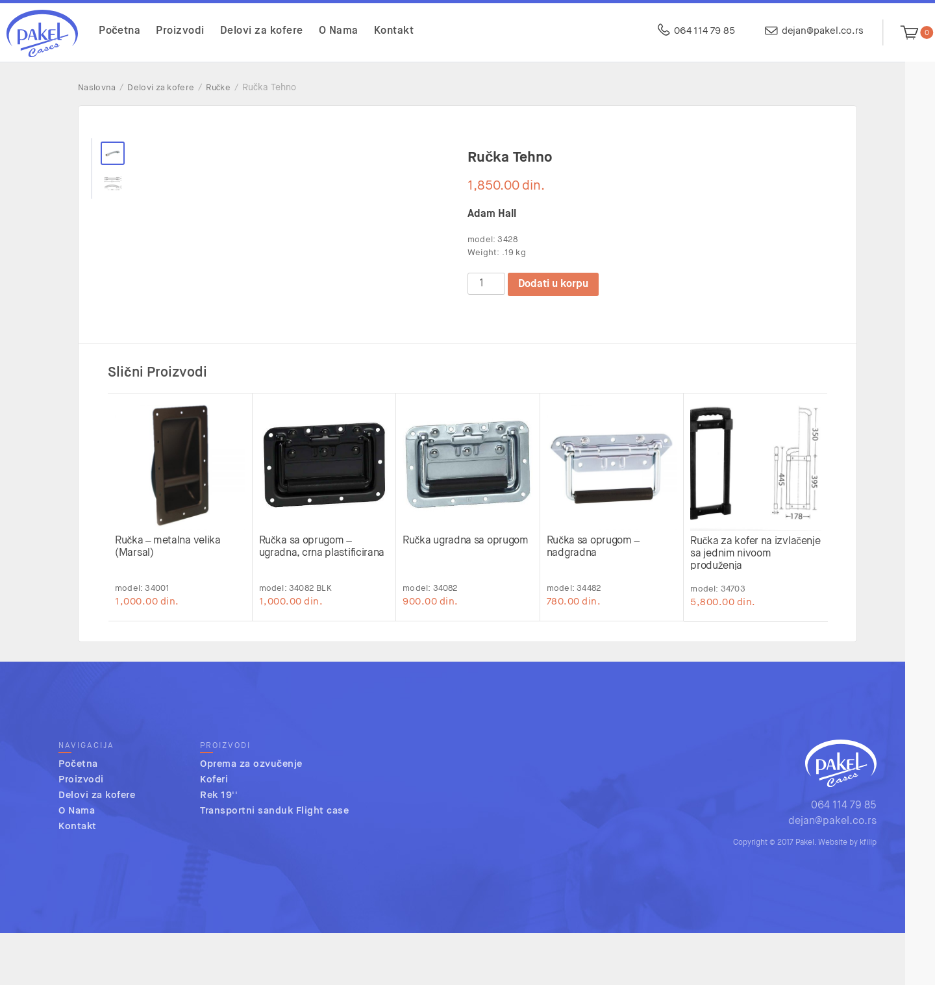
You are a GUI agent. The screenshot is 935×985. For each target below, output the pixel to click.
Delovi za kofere (261, 31)
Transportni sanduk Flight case (274, 863)
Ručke (218, 88)
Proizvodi (180, 31)
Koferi (214, 832)
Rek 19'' (219, 848)
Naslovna (97, 88)
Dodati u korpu (553, 284)
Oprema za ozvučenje (251, 816)
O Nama (338, 31)
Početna (119, 31)
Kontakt (394, 31)
